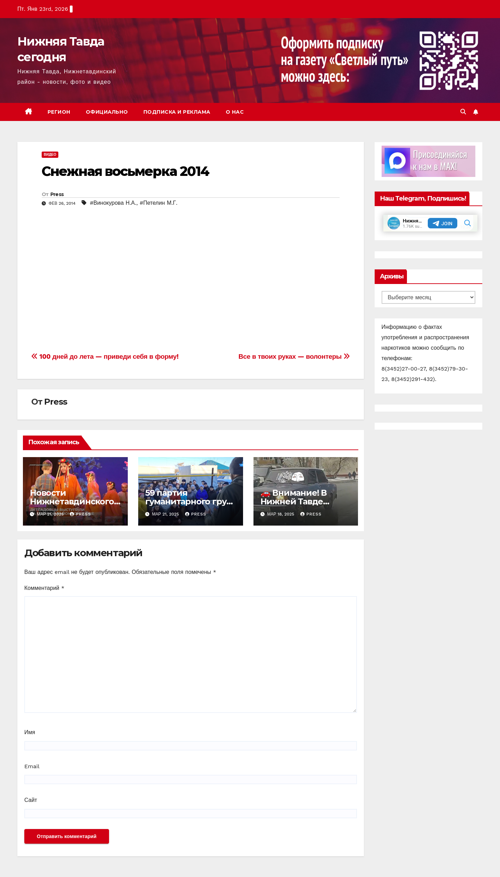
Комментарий (44, 588)
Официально (107, 112)
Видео (50, 154)
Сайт (30, 800)
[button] (463, 111)
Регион (59, 112)
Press (57, 194)
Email (32, 766)
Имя (29, 732)
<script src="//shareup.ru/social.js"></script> (128, 280)
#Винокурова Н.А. (113, 203)
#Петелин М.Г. (158, 203)
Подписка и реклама (176, 112)
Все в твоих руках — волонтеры (294, 356)
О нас (235, 112)
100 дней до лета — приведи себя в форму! (104, 356)
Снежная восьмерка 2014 (125, 171)
